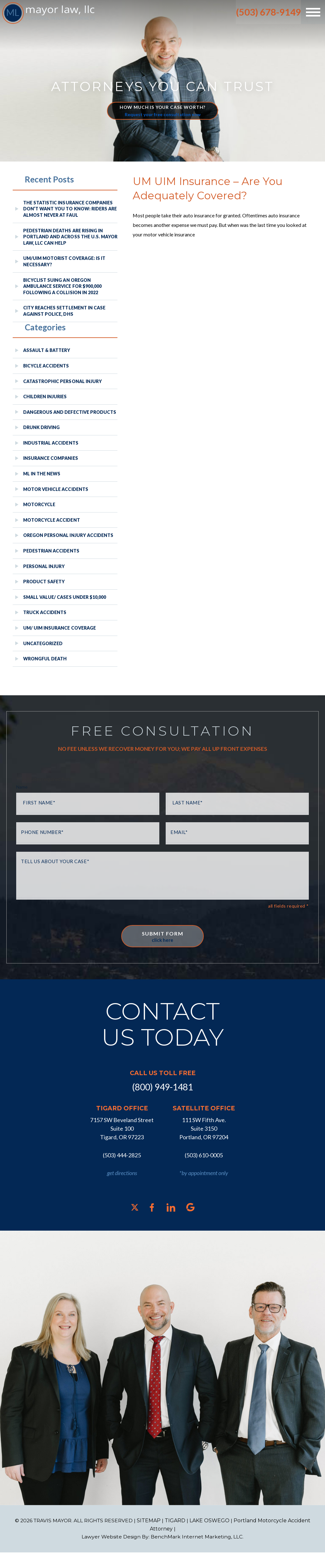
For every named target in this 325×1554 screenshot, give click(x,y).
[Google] (190, 1208)
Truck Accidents (44, 612)
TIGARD (177, 1522)
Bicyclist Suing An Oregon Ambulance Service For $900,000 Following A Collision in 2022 (62, 286)
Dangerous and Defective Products (69, 412)
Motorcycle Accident (51, 520)
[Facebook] (152, 1209)
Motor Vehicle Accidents (55, 489)
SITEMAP (150, 1522)
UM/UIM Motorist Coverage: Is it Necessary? (64, 261)
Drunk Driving (41, 427)
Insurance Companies (50, 458)
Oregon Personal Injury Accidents (68, 535)
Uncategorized (43, 643)
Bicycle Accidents (46, 365)
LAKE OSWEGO (211, 1522)
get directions (122, 1174)
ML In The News (41, 473)
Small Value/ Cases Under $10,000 (64, 597)
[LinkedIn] (171, 1209)
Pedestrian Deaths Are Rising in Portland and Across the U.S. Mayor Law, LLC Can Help (70, 237)
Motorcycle (39, 504)
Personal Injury (44, 566)
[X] (135, 1209)
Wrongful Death (45, 658)
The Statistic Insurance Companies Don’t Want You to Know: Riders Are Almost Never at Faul (70, 209)
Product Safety (44, 581)
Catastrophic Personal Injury (62, 381)
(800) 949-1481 (162, 1088)
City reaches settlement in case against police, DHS (64, 311)
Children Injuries (45, 396)
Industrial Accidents (50, 443)
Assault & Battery (46, 350)
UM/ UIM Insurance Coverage (59, 628)
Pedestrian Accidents (51, 550)
